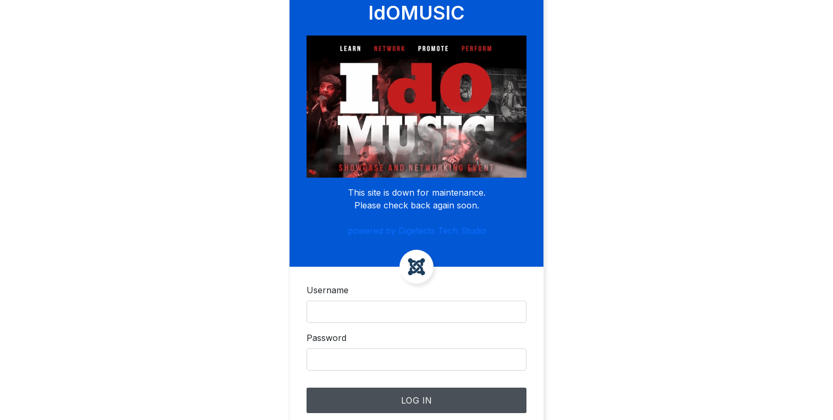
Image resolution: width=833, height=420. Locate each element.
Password (326, 337)
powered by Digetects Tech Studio (416, 230)
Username (327, 290)
